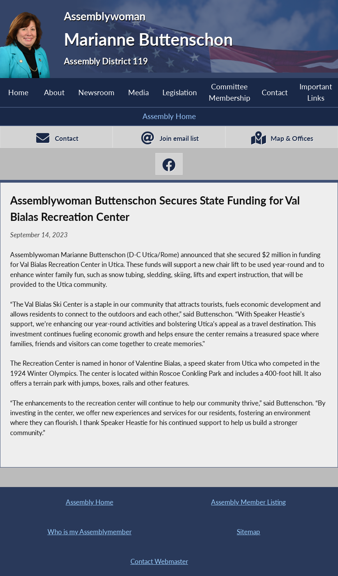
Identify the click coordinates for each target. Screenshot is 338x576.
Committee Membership (229, 92)
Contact (275, 92)
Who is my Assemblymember (90, 532)
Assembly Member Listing (248, 502)
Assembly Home (169, 116)
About (54, 92)
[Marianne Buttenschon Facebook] (168, 164)
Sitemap (248, 532)
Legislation (179, 92)
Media (138, 92)
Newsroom (96, 92)
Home (18, 92)
